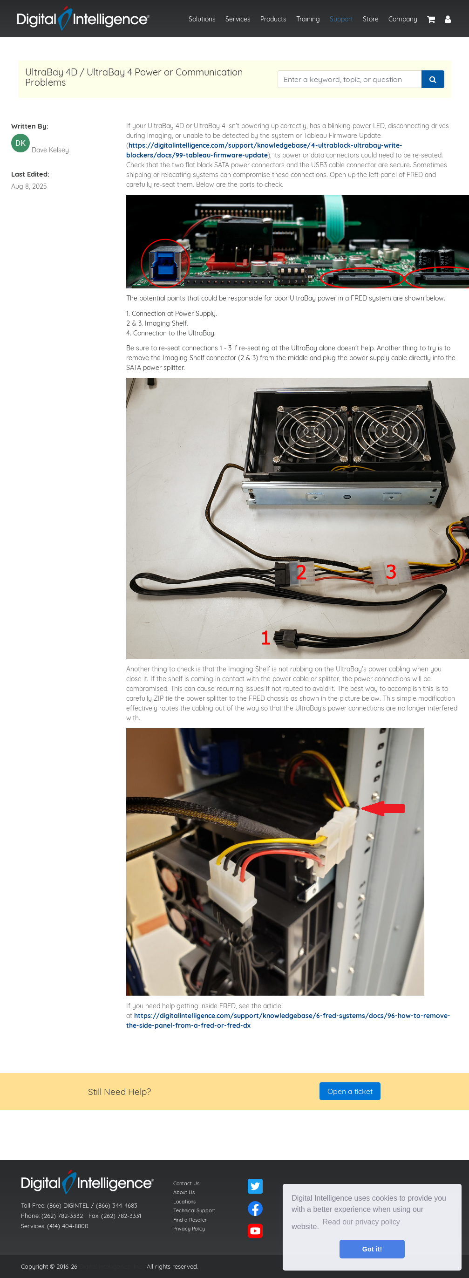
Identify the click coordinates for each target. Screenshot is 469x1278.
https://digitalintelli (160, 145)
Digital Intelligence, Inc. (111, 1266)
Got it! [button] (372, 1249)
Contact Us (186, 1183)
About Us (184, 1192)
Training (308, 19)
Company (402, 19)
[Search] (432, 79)
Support (341, 19)
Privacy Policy (189, 1228)
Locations (184, 1201)
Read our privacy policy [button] (361, 1222)
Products (273, 19)
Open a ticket (350, 1091)
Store (371, 19)
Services (238, 19)
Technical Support (194, 1210)
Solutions (202, 19)
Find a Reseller (190, 1219)
